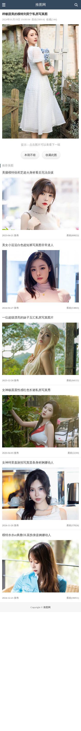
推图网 (40, 4)
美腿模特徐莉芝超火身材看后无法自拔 (28, 172)
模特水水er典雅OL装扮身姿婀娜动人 (26, 535)
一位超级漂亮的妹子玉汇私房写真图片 (28, 317)
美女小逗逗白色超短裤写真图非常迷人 (28, 245)
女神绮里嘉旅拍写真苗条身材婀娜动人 (28, 462)
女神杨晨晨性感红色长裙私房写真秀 (26, 390)
